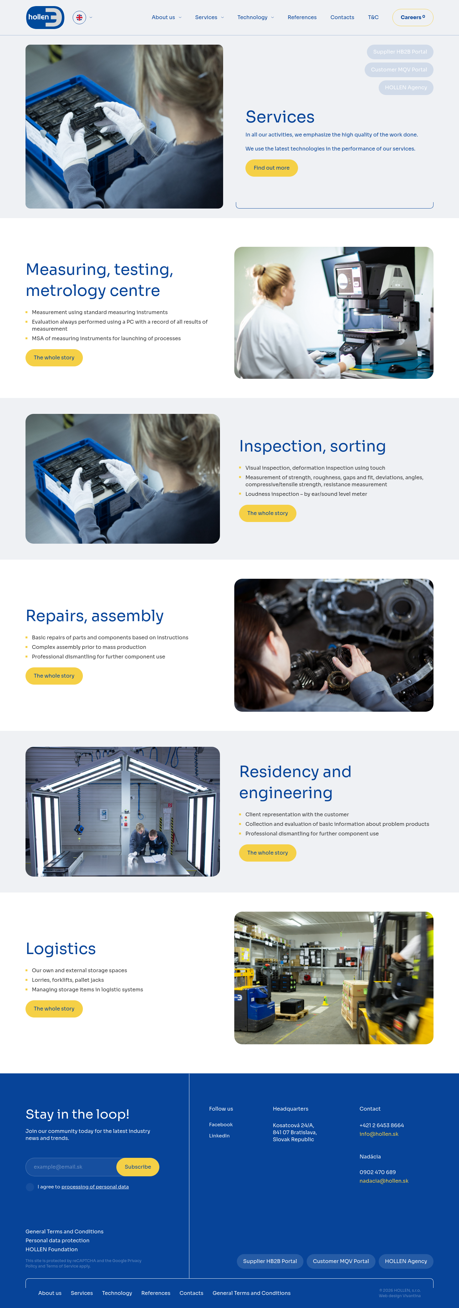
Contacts (342, 17)
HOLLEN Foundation (52, 1249)
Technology (252, 17)
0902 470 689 (378, 1172)
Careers (413, 17)
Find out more (272, 168)
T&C (373, 17)
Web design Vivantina (400, 1295)
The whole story (54, 357)
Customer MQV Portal (399, 69)
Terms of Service (62, 1266)
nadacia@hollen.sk (384, 1181)
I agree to (83, 1187)
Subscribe (138, 1167)
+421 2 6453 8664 (382, 1125)
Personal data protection (58, 1240)
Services (206, 17)
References (302, 17)
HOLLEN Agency (406, 87)
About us (163, 17)
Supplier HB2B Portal (400, 51)
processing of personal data (95, 1187)
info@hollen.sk (379, 1134)
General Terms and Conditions (65, 1231)
